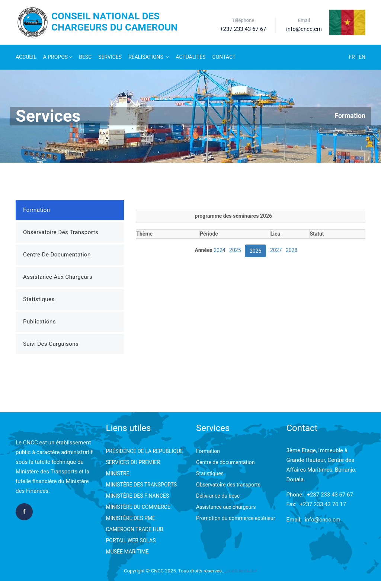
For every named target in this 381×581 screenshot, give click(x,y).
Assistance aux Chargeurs (57, 277)
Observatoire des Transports (60, 232)
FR (352, 57)
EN (362, 57)
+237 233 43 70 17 (323, 504)
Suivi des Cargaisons (51, 344)
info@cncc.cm (322, 519)
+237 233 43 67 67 (330, 494)
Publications (39, 321)
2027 (276, 250)
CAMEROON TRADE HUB (134, 529)
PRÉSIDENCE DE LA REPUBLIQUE (144, 451)
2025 (235, 250)
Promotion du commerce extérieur (235, 518)
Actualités (190, 57)
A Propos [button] (57, 57)
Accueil (26, 57)
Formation (349, 115)
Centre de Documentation (57, 254)
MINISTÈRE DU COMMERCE (138, 507)
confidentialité (242, 571)
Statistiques (39, 299)
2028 (291, 250)
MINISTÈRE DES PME (130, 518)
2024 (219, 250)
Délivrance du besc (218, 496)
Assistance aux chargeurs (226, 507)
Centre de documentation (225, 462)
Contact (224, 57)
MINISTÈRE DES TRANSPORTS (141, 485)
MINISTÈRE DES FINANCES (137, 496)
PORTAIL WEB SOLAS (131, 540)
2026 (255, 251)
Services (110, 57)
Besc (85, 57)
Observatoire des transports (228, 485)
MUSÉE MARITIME (127, 552)
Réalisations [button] (148, 57)
